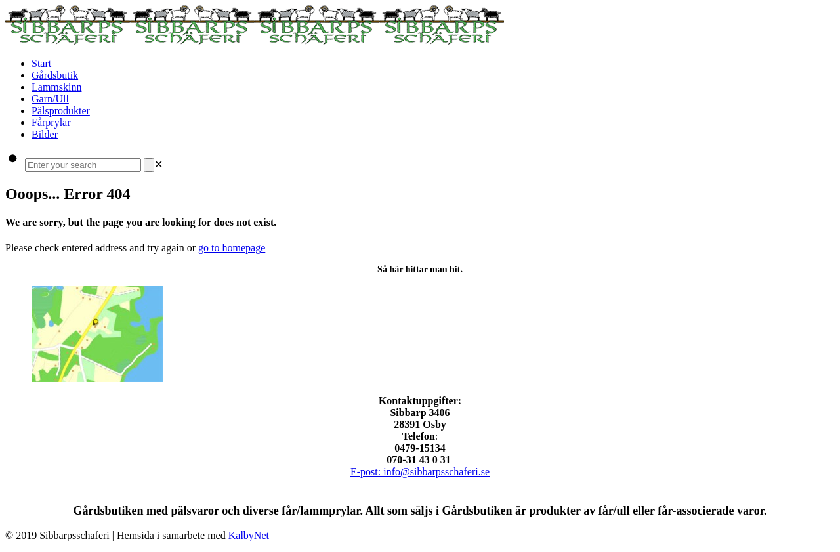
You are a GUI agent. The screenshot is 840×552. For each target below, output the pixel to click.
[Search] (149, 165)
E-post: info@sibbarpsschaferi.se (420, 471)
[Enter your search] (83, 165)
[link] (158, 164)
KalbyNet (248, 535)
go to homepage (231, 247)
